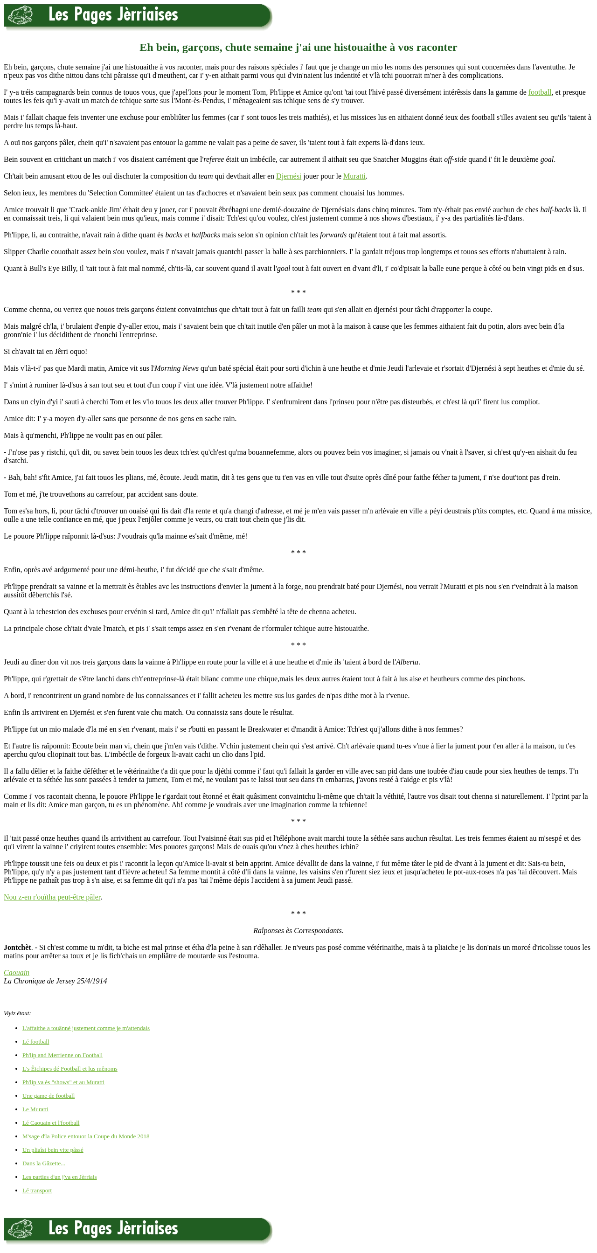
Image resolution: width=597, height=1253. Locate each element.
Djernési (288, 176)
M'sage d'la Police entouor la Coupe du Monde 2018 (86, 1136)
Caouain (16, 972)
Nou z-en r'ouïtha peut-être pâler (52, 897)
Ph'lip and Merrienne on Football (62, 1055)
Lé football (35, 1041)
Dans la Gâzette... (43, 1163)
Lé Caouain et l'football (51, 1122)
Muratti (354, 176)
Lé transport (37, 1190)
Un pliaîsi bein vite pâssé (52, 1149)
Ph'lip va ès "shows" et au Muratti (63, 1082)
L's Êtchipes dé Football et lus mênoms (70, 1068)
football (540, 92)
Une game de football (48, 1095)
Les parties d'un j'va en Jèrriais (59, 1176)
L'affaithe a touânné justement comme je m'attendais (86, 1028)
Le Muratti (35, 1109)
